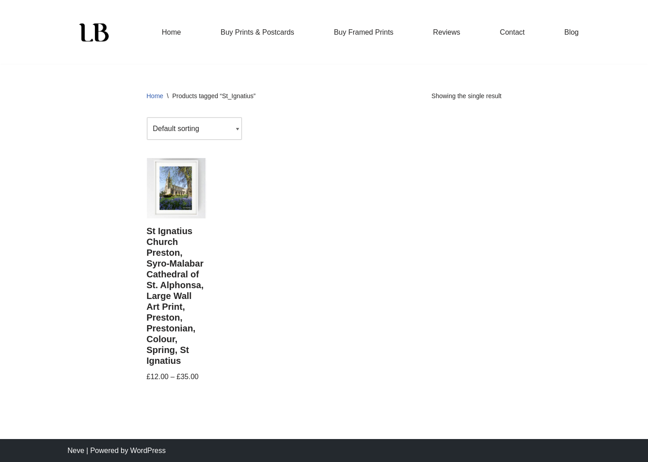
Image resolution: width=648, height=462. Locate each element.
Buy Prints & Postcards (257, 32)
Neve (76, 450)
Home (171, 32)
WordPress (148, 450)
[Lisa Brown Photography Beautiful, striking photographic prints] (95, 32)
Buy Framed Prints (363, 32)
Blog (571, 32)
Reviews (446, 32)
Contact (512, 32)
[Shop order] (194, 128)
